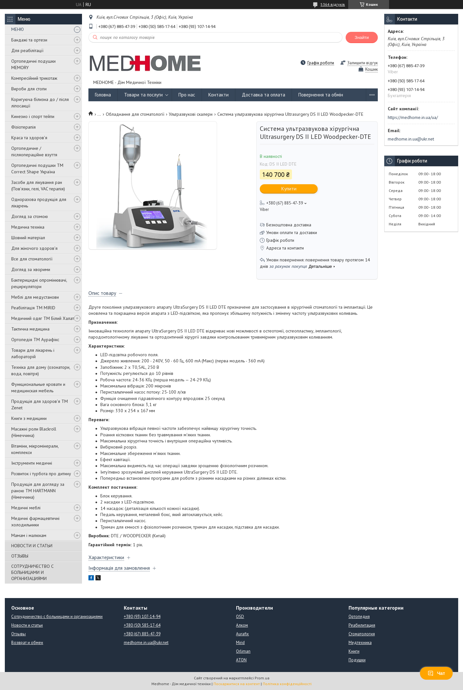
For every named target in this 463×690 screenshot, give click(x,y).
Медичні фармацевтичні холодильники (35, 521)
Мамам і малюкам (28, 535)
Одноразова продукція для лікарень (38, 202)
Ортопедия (359, 616)
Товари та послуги (143, 94)
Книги (354, 651)
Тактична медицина (30, 329)
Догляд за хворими (30, 269)
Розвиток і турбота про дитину (41, 474)
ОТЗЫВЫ (19, 556)
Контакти (218, 94)
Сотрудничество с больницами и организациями (57, 616)
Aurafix (242, 634)
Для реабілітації (27, 50)
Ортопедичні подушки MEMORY (33, 64)
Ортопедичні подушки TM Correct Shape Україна (37, 168)
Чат (436, 673)
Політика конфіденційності (287, 683)
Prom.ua (262, 678)
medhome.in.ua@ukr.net (411, 139)
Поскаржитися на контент (236, 683)
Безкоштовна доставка (288, 224)
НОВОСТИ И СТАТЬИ (31, 546)
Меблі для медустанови (35, 297)
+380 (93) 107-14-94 (142, 616)
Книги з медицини (29, 418)
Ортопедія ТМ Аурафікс (35, 339)
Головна (103, 94)
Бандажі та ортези (29, 40)
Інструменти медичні (31, 463)
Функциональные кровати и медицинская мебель (38, 387)
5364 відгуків (333, 4)
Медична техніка (27, 227)
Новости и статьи (27, 625)
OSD (240, 616)
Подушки (357, 660)
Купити (288, 189)
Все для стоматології (31, 259)
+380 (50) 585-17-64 (142, 625)
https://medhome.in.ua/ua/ (413, 117)
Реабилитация (362, 625)
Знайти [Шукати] (362, 37)
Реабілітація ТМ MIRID (33, 308)
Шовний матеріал (28, 238)
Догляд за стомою (29, 216)
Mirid (240, 642)
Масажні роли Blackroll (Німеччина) (33, 432)
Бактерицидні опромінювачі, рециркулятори (39, 283)
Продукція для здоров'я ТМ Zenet (39, 404)
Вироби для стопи (29, 89)
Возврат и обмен (27, 642)
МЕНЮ (17, 29)
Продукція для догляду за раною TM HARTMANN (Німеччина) (37, 490)
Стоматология (362, 634)
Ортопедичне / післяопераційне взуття (34, 151)
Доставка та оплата (263, 94)
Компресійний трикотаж (34, 78)
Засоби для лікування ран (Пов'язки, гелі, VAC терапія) (38, 185)
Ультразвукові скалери (191, 114)
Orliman (243, 651)
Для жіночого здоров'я (34, 248)
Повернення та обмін (320, 94)
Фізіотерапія (23, 127)
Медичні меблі (26, 508)
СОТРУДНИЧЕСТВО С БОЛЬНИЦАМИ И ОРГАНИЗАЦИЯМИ (32, 572)
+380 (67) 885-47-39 (142, 634)
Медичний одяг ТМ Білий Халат (42, 318)
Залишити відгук (362, 63)
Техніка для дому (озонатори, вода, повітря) (40, 370)
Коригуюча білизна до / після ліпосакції (40, 102)
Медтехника (360, 642)
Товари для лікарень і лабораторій (32, 353)
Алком (242, 625)
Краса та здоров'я (29, 138)
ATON (241, 660)
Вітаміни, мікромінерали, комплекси (35, 449)
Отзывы (18, 634)
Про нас (186, 94)
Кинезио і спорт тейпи (32, 116)
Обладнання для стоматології (135, 114)
